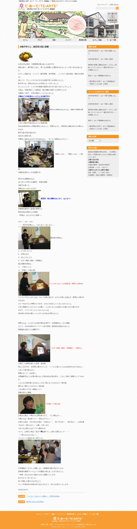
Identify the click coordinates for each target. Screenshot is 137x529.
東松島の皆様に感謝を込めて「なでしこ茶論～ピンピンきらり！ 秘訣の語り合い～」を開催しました (102, 67)
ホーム (25, 40)
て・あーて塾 (111, 40)
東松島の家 (82, 40)
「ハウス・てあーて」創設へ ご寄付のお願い (43, 496)
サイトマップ (102, 4)
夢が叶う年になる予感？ (35, 502)
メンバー (68, 40)
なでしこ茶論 (97, 40)
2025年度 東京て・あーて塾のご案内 (101, 59)
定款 (54, 40)
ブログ (39, 40)
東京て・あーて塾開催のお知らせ (99, 75)
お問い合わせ (114, 4)
